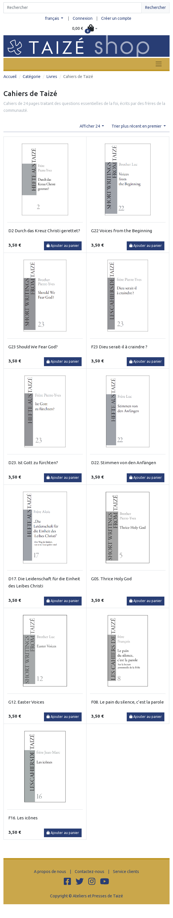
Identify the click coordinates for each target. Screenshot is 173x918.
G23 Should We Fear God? (33, 346)
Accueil (10, 76)
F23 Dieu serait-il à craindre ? (119, 346)
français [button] (52, 18)
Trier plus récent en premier (137, 126)
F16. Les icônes (23, 817)
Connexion (83, 18)
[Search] (72, 7)
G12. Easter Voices (26, 702)
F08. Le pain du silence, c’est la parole (127, 702)
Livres (52, 76)
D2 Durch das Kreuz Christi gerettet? (44, 230)
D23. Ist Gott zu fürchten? (33, 462)
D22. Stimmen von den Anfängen (123, 462)
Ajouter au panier (63, 245)
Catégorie (32, 76)
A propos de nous (50, 871)
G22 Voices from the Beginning (121, 230)
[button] (84, 28)
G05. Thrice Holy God (111, 578)
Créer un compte (116, 18)
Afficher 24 (90, 126)
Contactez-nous (89, 871)
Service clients (126, 871)
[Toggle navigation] (158, 64)
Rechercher (155, 7)
